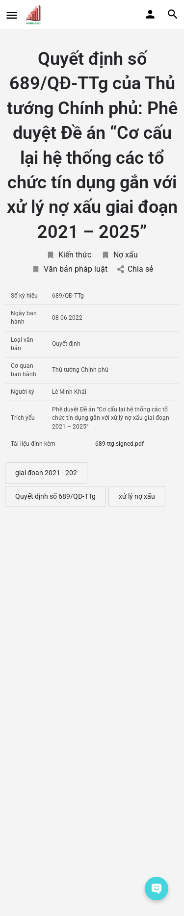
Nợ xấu (119, 254)
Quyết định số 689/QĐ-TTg (55, 496)
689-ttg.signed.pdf (119, 443)
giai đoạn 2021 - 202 (46, 473)
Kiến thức (68, 254)
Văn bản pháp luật (69, 269)
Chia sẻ (135, 269)
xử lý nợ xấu (137, 496)
